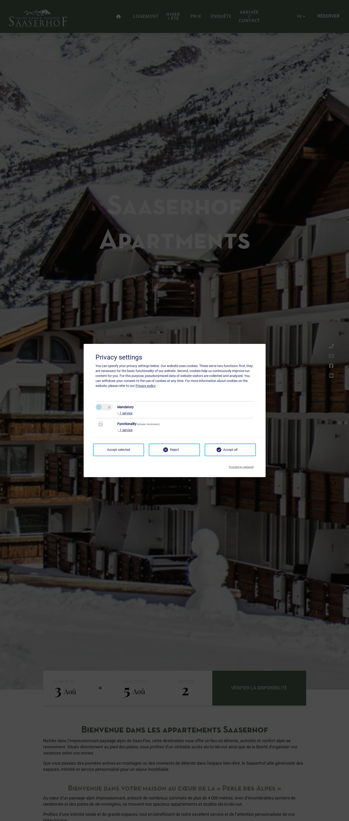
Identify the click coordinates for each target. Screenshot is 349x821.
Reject (174, 450)
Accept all (230, 450)
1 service (124, 413)
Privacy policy (146, 386)
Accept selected (118, 450)
